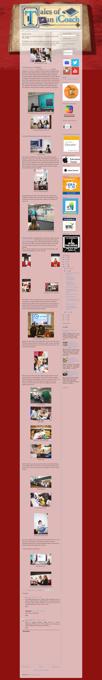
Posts (65, 51)
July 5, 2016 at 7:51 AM (35, 597)
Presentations (35, 30)
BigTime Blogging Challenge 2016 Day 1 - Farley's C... (72, 308)
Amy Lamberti (29, 620)
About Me (28, 30)
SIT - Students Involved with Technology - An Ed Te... (72, 300)
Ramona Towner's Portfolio (70, 40)
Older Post (56, 667)
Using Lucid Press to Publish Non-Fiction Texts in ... (71, 291)
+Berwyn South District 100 (29, 69)
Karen (26, 597)
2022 (66, 257)
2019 (66, 259)
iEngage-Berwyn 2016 (71, 294)
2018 (66, 262)
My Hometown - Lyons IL (72, 287)
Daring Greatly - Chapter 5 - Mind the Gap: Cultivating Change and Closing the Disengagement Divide (71, 345)
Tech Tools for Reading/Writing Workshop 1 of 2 (70, 283)
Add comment (26, 631)
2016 (66, 266)
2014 (66, 317)
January (68, 312)
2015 (66, 315)
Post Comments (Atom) (35, 674)
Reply (26, 606)
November (68, 268)
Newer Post (26, 667)
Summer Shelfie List (71, 296)
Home (23, 30)
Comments (67, 54)
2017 (66, 264)
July (67, 271)
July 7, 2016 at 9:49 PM (39, 620)
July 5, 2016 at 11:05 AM (38, 611)
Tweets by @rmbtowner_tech (70, 79)
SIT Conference (47, 69)
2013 (66, 319)
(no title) (65, 325)
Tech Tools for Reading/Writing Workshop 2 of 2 (70, 278)
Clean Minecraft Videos (28, 240)
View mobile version (41, 670)
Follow (64, 45)
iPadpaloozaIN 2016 (71, 304)
